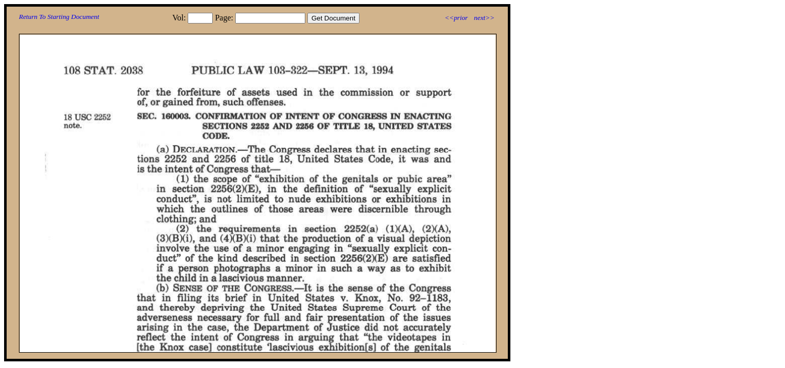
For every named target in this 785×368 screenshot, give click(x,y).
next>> (484, 17)
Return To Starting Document (59, 16)
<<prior (455, 17)
